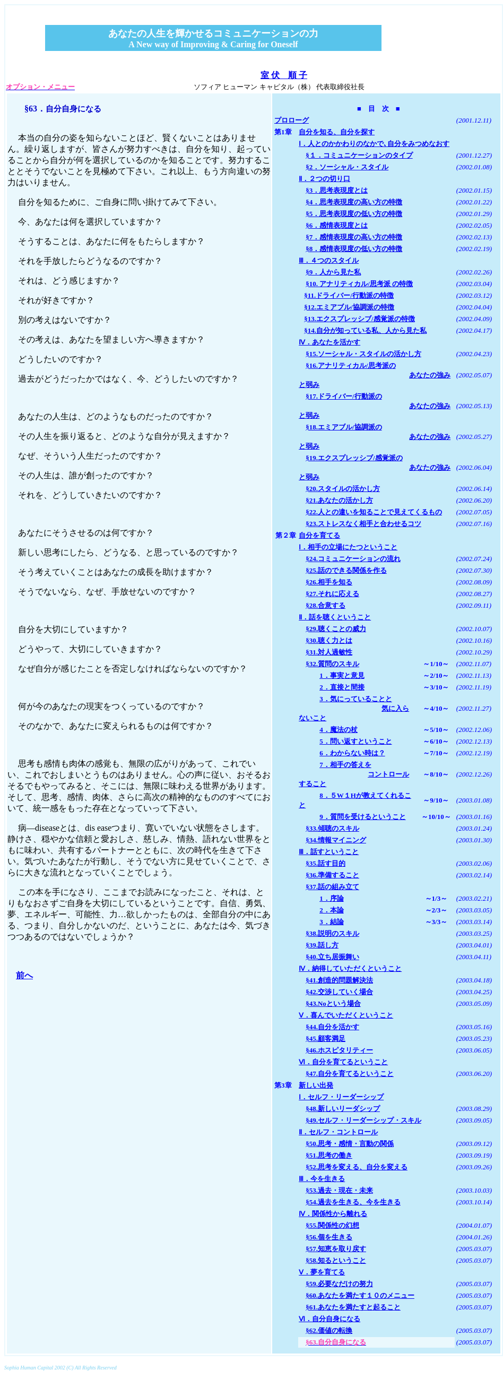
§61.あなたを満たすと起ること (353, 1307)
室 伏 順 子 (284, 75)
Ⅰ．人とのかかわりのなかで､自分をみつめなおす (374, 144)
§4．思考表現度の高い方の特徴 (354, 202)
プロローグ (291, 120)
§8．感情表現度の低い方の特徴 (354, 249)
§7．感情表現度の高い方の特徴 (354, 237)
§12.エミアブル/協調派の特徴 (349, 307)
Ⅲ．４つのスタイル (329, 260)
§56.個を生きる (329, 1237)
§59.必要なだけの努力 (339, 1284)
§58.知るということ (336, 1260)
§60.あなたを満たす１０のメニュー (360, 1295)
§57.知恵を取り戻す (336, 1249)
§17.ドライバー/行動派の (343, 396)
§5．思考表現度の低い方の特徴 (354, 214)
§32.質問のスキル (332, 664)
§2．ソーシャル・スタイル (347, 167)
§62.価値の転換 (329, 1330)
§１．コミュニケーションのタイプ (359, 155)
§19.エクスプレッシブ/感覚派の (354, 458)
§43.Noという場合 (333, 1003)
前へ (24, 975)
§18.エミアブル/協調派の (343, 427)
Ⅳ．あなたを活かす (329, 342)
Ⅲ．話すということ (329, 852)
